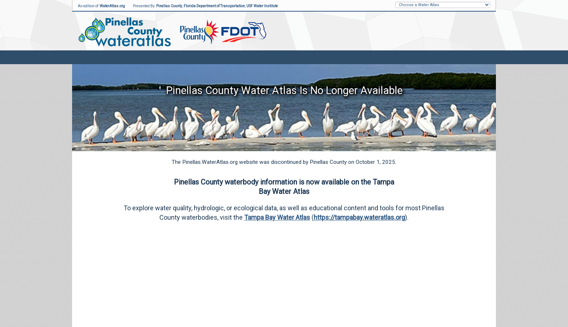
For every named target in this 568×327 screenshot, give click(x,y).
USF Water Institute (262, 6)
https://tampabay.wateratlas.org (359, 217)
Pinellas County (169, 6)
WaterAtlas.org (112, 6)
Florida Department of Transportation (214, 6)
